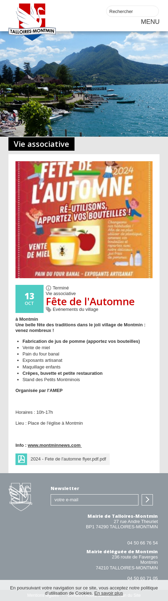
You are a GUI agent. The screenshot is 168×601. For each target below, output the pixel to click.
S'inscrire (147, 499)
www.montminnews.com (55, 445)
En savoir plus (108, 593)
